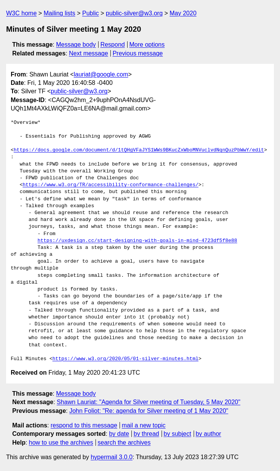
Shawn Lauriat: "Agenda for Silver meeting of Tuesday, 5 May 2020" (149, 402)
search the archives (124, 442)
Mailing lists (59, 13)
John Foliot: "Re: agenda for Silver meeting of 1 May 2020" (148, 411)
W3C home (21, 13)
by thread (146, 433)
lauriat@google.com (101, 74)
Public (90, 13)
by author (208, 433)
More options (147, 44)
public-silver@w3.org (134, 13)
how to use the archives (61, 442)
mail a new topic (144, 425)
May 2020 (183, 13)
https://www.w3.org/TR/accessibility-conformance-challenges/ (110, 185)
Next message (88, 53)
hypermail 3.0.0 (111, 457)
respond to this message (83, 425)
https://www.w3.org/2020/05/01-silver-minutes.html (125, 359)
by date (119, 433)
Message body (76, 44)
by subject (177, 433)
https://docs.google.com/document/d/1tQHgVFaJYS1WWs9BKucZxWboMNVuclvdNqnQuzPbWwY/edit (139, 150)
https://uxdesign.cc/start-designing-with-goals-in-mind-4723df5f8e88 (137, 240)
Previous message (138, 53)
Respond (112, 44)
